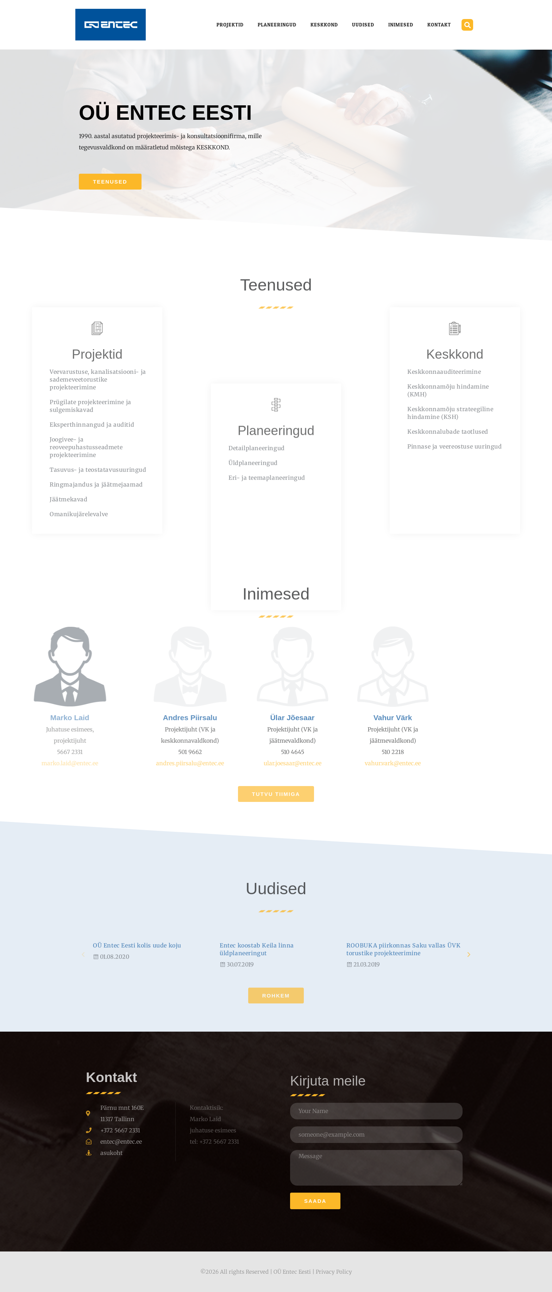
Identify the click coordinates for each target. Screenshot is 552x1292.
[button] (467, 25)
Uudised (363, 24)
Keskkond (324, 24)
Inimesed (400, 24)
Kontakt (439, 24)
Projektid (230, 24)
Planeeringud (277, 24)
